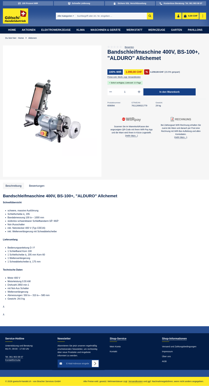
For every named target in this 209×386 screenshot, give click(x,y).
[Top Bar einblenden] (202, 16)
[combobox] (108, 16)
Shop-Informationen (174, 338)
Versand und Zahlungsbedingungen (179, 346)
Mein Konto (115, 346)
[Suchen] (147, 16)
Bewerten (129, 47)
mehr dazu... (131, 136)
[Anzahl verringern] (110, 92)
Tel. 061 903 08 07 (14, 357)
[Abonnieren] (95, 363)
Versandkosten (135, 381)
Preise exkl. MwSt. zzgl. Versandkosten (124, 77)
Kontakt (113, 351)
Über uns (166, 356)
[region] (52, 111)
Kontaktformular (13, 360)
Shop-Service (118, 338)
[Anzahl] (124, 92)
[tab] (13, 186)
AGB (164, 361)
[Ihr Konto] (178, 16)
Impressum (167, 351)
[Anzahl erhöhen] (139, 92)
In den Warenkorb (169, 92)
